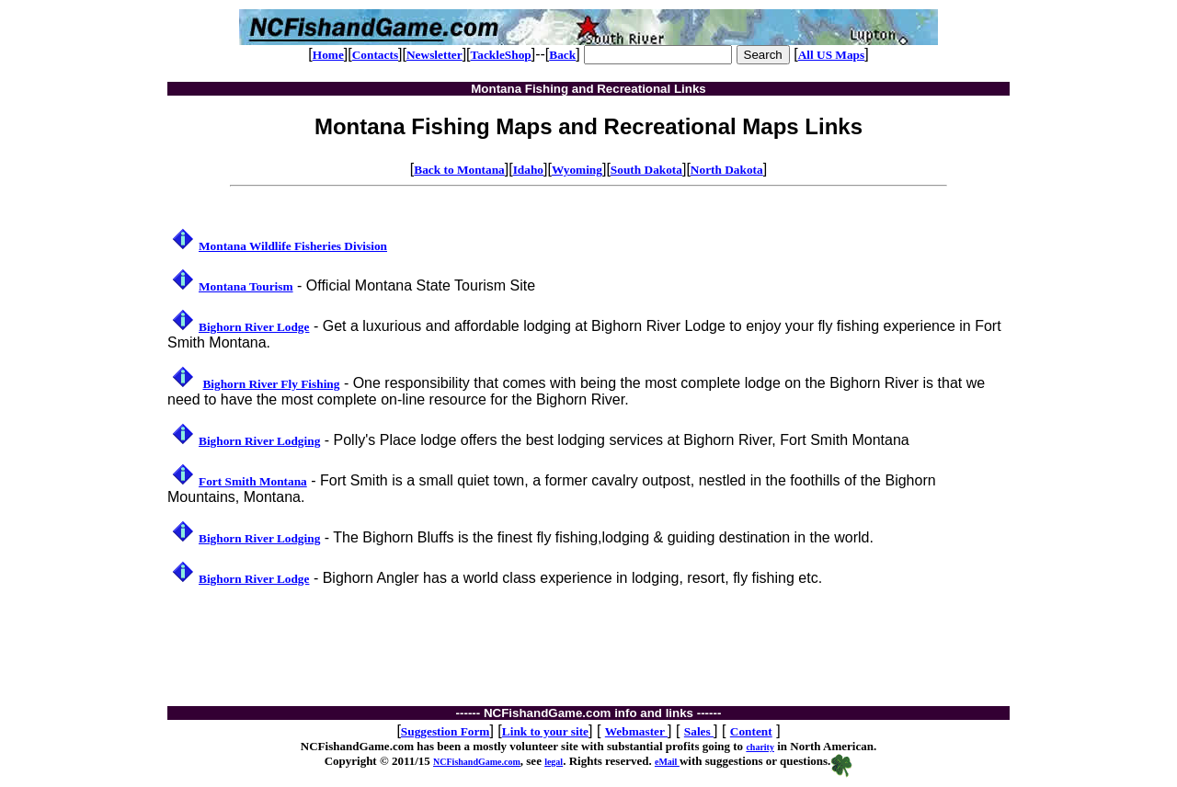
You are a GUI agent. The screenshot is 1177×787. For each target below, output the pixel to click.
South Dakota (646, 170)
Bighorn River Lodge (254, 327)
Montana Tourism (246, 286)
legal (553, 762)
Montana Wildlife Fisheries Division (293, 246)
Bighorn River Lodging (259, 441)
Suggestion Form (445, 731)
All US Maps (831, 55)
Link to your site (545, 731)
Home (328, 55)
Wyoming (577, 170)
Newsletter (434, 55)
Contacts (375, 55)
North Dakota (727, 170)
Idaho (528, 170)
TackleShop (501, 55)
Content (751, 731)
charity (760, 747)
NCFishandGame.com (476, 762)
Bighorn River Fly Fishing (270, 384)
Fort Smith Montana (253, 481)
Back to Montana (459, 170)
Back (562, 55)
